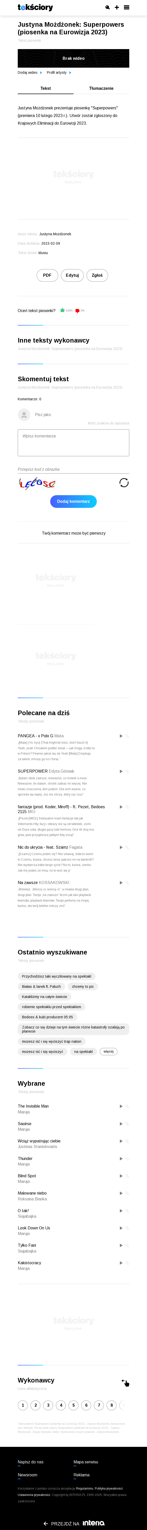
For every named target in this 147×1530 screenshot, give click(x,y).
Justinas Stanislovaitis (37, 1146)
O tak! (23, 1211)
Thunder (25, 1158)
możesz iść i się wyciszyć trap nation (51, 1041)
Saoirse (24, 1124)
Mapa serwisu (86, 1462)
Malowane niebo (32, 1193)
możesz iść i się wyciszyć (42, 1052)
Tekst (46, 88)
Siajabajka (27, 1216)
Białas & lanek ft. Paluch (41, 986)
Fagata (75, 847)
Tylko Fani (27, 1245)
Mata (59, 736)
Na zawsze (28, 882)
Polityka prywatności (109, 1488)
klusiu (43, 253)
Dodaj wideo (30, 72)
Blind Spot (27, 1176)
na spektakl (83, 1052)
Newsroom (27, 1475)
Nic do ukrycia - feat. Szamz (43, 847)
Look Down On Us (34, 1228)
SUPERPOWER (33, 771)
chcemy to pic (83, 986)
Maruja (24, 1112)
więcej (109, 1051)
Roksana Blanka (32, 1199)
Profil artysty (59, 72)
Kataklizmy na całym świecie (44, 997)
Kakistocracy (29, 1263)
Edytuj (72, 275)
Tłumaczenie (101, 88)
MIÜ (31, 812)
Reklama (81, 1475)
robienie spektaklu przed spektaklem (51, 1007)
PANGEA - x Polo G (35, 736)
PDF (47, 275)
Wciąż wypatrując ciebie (39, 1141)
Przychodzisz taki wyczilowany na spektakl (56, 976)
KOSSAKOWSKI (54, 882)
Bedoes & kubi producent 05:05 (47, 1017)
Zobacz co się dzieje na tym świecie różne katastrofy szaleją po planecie (73, 1029)
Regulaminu (84, 1488)
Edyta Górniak (61, 771)
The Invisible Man (33, 1106)
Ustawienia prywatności (34, 1495)
